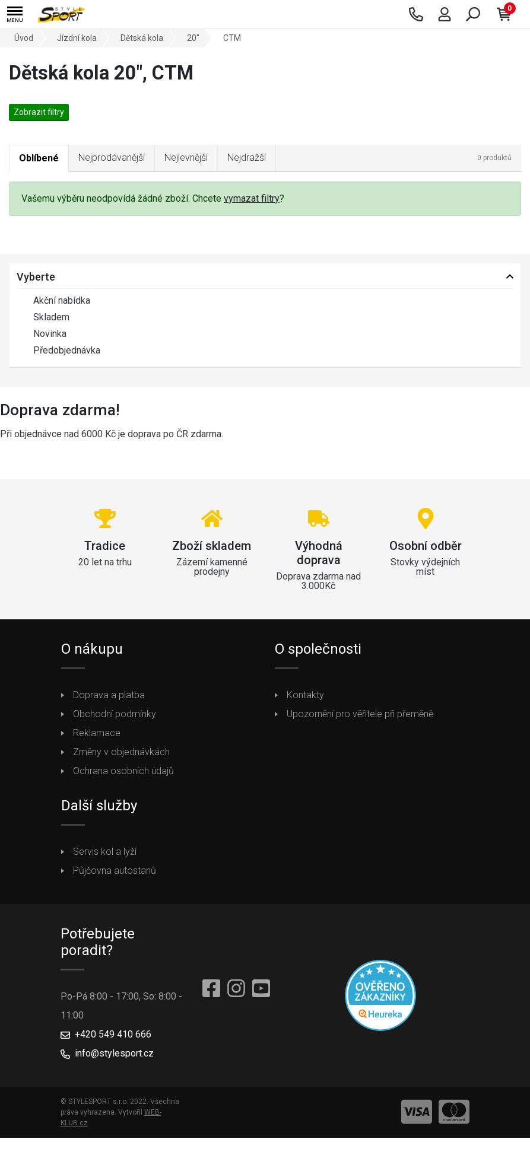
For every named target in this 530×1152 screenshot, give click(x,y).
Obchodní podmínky (114, 714)
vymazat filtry (252, 198)
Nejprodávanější (111, 157)
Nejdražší (246, 157)
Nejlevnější (186, 157)
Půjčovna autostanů (114, 870)
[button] (15, 14)
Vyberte (36, 277)
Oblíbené (39, 158)
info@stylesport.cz (114, 1053)
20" (193, 38)
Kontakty (305, 695)
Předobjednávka (58, 350)
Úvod (23, 38)
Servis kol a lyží (105, 851)
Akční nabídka (53, 300)
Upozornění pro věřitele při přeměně (360, 714)
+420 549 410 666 (113, 1034)
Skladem (43, 317)
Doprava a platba (109, 695)
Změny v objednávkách (121, 752)
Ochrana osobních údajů (123, 771)
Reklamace (96, 733)
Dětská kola (141, 38)
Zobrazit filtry (39, 112)
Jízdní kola (77, 38)
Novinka (41, 333)
